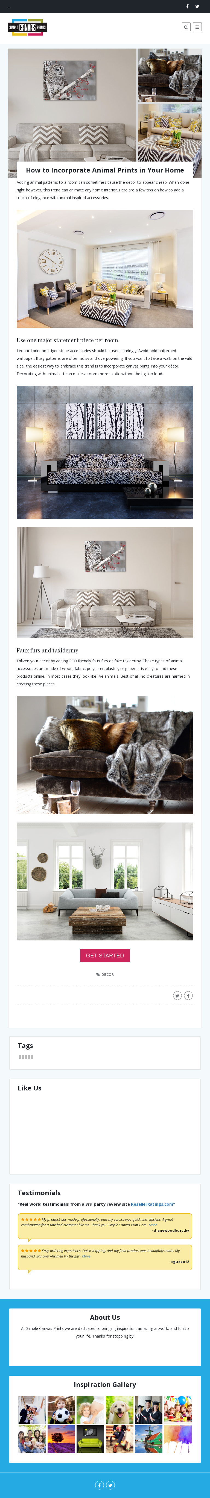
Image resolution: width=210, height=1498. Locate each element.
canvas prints (138, 366)
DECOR (107, 974)
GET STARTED (105, 955)
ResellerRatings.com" (153, 1204)
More (153, 1224)
